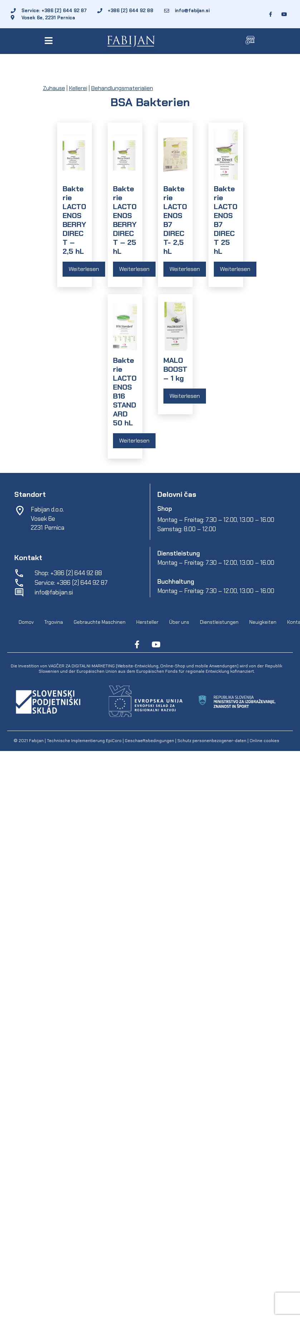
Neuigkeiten (262, 622)
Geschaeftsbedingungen (150, 741)
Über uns (179, 622)
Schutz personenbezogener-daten (211, 741)
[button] (50, 40)
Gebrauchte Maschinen (100, 622)
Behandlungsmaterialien (122, 88)
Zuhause (54, 88)
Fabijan (36, 741)
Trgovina (53, 622)
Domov (26, 622)
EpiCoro (114, 741)
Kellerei (78, 88)
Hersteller (147, 622)
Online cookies (264, 741)
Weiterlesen (84, 269)
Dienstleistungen (219, 622)
